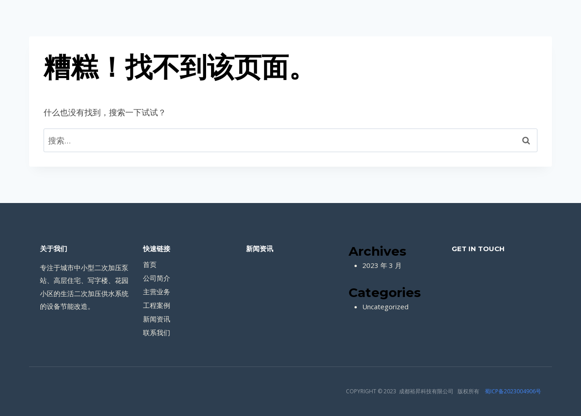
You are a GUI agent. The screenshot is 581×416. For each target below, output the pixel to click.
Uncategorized (385, 306)
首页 (150, 264)
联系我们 (156, 332)
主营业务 (156, 291)
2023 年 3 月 (382, 265)
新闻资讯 (156, 318)
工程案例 (156, 305)
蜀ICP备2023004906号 (513, 391)
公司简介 (156, 277)
